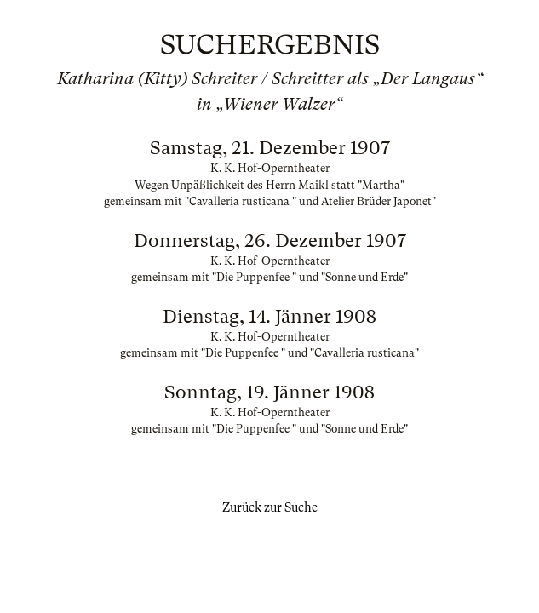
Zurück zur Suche (270, 507)
